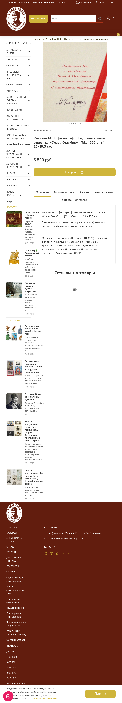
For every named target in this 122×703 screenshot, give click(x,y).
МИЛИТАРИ (12, 90)
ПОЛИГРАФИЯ (14, 110)
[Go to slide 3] (73, 123)
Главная (37, 39)
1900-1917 (11, 673)
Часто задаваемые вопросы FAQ (16, 624)
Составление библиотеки (13, 601)
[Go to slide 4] (75, 123)
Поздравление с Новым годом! (32, 215)
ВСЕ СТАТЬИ (13, 320)
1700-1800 (11, 657)
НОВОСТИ (11, 207)
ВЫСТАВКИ (12, 179)
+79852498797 (84, 2)
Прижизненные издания (95, 39)
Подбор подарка (15, 608)
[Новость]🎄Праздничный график (32, 253)
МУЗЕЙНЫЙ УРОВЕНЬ (18, 144)
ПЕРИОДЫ (11, 173)
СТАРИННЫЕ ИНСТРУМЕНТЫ (14, 118)
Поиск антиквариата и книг (15, 590)
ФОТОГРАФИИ (14, 84)
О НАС (62, 2)
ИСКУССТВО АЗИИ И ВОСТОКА (17, 127)
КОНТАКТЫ (12, 566)
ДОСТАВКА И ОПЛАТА (13, 559)
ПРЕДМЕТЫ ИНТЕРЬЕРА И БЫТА (14, 75)
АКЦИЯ (10, 201)
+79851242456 (104, 2)
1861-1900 (11, 668)
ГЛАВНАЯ (11, 2)
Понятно (100, 694)
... (76, 39)
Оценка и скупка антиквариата (15, 579)
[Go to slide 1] (69, 123)
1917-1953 (11, 678)
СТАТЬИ (10, 572)
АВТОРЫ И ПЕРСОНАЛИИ (14, 165)
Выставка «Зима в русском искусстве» (30, 287)
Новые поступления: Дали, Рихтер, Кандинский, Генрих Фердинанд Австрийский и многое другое (32, 431)
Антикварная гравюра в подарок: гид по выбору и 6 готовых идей (33, 367)
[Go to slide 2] (71, 123)
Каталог (38, 18)
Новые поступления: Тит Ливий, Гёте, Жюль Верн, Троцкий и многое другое (34, 477)
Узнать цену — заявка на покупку (16, 633)
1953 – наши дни (15, 683)
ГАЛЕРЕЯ (24, 2)
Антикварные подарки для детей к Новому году (33, 330)
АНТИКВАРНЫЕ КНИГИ (44, 2)
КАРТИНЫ (11, 59)
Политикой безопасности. (44, 698)
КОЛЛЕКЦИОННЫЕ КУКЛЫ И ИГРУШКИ (16, 100)
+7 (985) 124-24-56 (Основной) (60, 533)
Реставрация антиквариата (13, 615)
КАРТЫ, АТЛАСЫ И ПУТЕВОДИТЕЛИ (16, 137)
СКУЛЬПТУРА (13, 65)
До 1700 (10, 652)
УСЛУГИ (11, 552)
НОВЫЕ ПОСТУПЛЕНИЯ (14, 193)
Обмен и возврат (15, 640)
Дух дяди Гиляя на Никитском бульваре (33, 397)
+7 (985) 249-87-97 (92, 533)
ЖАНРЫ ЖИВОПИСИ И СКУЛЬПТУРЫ (14, 154)
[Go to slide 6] (80, 123)
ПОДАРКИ (11, 185)
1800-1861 (11, 662)
